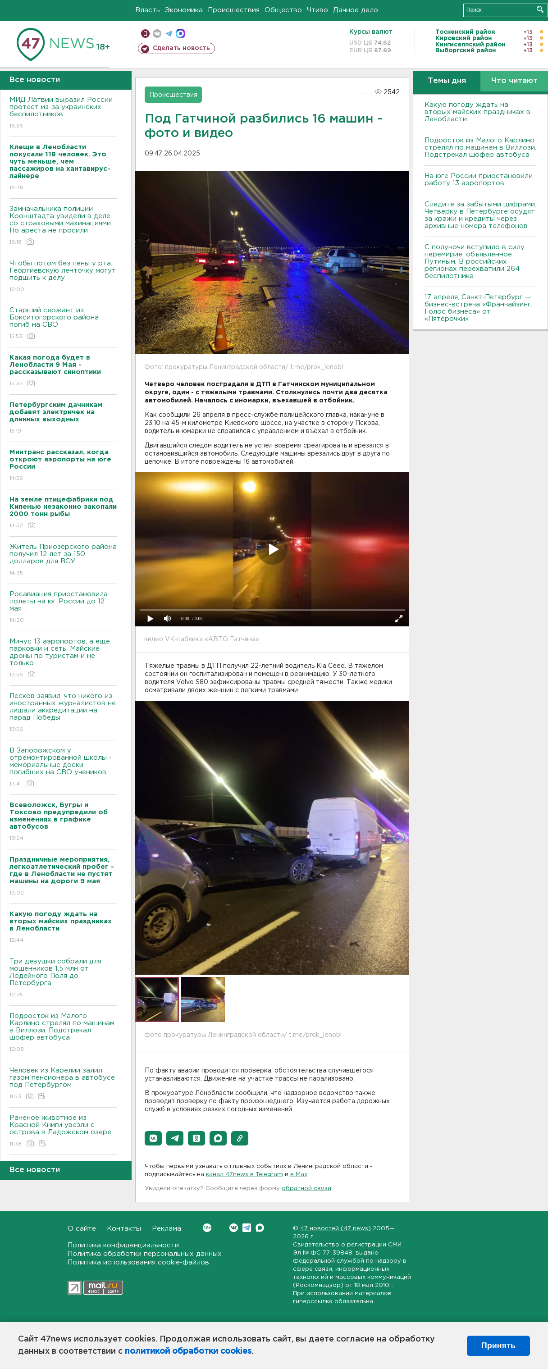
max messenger (180, 33)
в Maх (298, 1174)
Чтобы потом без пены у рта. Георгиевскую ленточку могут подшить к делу (63, 276)
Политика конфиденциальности (123, 1245)
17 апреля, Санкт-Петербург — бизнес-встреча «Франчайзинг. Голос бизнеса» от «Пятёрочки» (478, 308)
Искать (540, 9)
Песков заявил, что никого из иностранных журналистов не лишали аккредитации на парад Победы (63, 713)
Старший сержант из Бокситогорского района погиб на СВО (63, 323)
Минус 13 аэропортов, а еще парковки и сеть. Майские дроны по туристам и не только (63, 659)
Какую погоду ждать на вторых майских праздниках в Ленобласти (477, 112)
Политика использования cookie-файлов (138, 1262)
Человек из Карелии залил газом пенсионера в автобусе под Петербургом (63, 1084)
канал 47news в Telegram (244, 1174)
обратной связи (306, 1188)
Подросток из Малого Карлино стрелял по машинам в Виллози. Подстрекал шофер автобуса (63, 1033)
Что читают (514, 81)
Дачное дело (355, 10)
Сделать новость (181, 48)
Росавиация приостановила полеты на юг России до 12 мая (63, 607)
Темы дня (447, 81)
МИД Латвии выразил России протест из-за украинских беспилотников (63, 113)
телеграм (168, 33)
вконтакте (157, 33)
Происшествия (234, 10)
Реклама (166, 1229)
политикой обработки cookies (188, 1351)
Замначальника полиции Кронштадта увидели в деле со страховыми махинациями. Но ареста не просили (63, 226)
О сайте (82, 1229)
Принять (498, 1345)
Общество (283, 10)
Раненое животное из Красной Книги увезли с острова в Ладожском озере (63, 1131)
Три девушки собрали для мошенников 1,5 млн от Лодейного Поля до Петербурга (63, 978)
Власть (147, 10)
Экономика (184, 10)
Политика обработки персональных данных (145, 1254)
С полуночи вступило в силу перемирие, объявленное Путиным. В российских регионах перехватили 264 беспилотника (475, 261)
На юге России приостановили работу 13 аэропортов (479, 179)
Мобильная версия (145, 33)
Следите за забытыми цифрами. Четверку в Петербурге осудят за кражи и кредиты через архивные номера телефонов (480, 215)
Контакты (124, 1229)
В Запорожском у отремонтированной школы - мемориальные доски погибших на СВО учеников (63, 768)
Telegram (246, 1227)
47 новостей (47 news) (335, 1228)
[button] (153, 1138)
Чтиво (317, 10)
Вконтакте (207, 1227)
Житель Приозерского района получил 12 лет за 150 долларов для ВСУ (63, 560)
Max (260, 1227)
